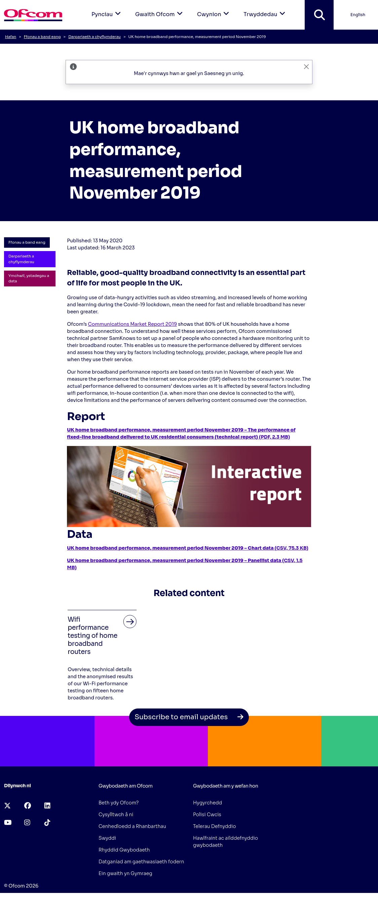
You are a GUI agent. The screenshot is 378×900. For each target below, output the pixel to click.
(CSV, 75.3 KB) (187, 548)
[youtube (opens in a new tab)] (8, 823)
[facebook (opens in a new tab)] (27, 806)
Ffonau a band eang (42, 36)
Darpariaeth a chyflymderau (94, 36)
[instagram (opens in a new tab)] (27, 823)
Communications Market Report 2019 (132, 324)
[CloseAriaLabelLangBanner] (306, 66)
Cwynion (214, 9)
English (357, 14)
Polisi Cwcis (207, 814)
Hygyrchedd (207, 803)
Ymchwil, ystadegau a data (28, 278)
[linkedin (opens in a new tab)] (47, 806)
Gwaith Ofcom (160, 9)
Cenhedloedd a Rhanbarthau (132, 826)
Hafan (10, 36)
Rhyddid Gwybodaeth (124, 850)
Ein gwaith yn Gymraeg (125, 873)
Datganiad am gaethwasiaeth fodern (141, 862)
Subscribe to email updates (189, 717)
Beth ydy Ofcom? (119, 803)
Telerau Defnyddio (214, 826)
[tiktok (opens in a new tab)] (47, 823)
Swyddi (107, 838)
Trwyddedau (265, 9)
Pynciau (107, 9)
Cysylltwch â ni (116, 814)
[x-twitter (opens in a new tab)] (7, 806)
